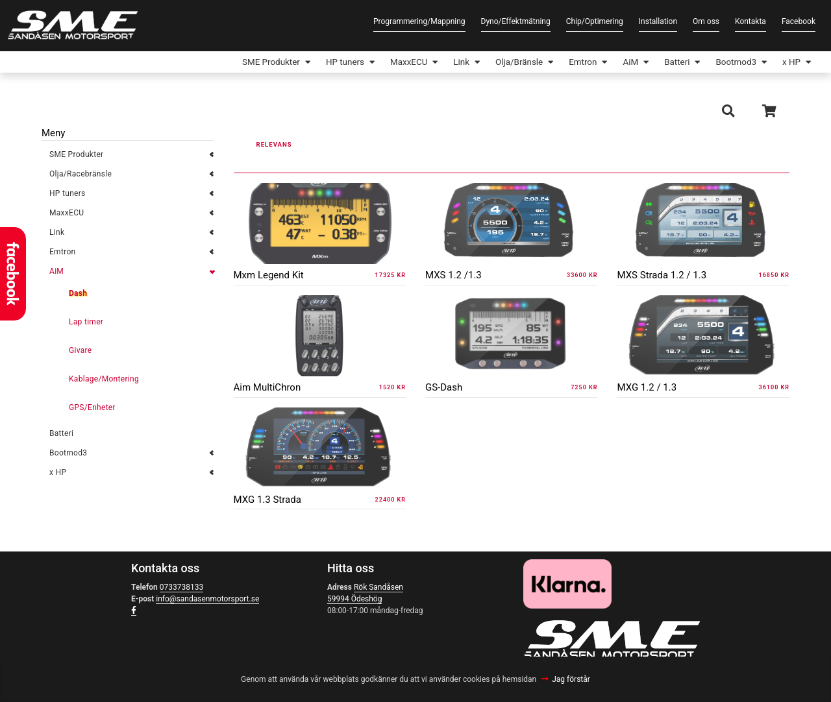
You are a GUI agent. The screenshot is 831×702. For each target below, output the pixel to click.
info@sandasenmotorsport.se (207, 600)
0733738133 (181, 588)
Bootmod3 (732, 62)
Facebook (798, 21)
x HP (790, 62)
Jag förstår (571, 679)
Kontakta (750, 21)
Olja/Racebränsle (80, 175)
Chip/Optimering (594, 21)
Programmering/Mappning (419, 21)
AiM (621, 62)
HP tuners (321, 62)
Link (444, 62)
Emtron (571, 62)
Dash (78, 294)
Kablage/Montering (104, 380)
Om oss (706, 21)
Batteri (670, 62)
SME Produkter (242, 62)
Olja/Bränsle (504, 62)
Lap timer (86, 323)
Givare (80, 351)
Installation (658, 21)
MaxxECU (388, 62)
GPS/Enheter (92, 408)
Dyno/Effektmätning (516, 21)
